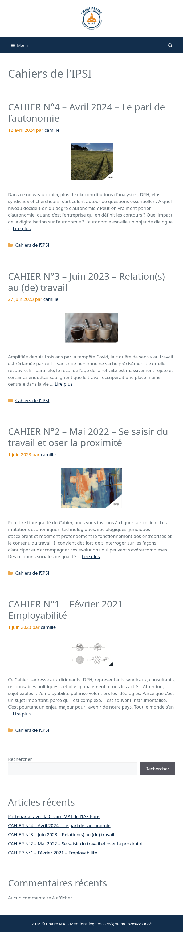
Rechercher (20, 759)
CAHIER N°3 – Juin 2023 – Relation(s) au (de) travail (86, 282)
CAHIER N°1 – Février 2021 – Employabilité (69, 609)
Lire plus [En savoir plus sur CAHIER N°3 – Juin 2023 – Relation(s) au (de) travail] (63, 384)
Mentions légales (86, 923)
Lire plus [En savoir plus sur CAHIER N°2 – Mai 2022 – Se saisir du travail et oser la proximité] (91, 556)
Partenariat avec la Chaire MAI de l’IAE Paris (54, 816)
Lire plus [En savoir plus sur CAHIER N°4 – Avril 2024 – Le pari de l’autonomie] (22, 228)
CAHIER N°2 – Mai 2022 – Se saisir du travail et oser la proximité (88, 437)
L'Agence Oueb (139, 923)
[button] (170, 45)
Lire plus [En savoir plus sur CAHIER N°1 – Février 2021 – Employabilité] (22, 714)
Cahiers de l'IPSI (32, 245)
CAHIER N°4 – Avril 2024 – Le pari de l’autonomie (86, 112)
